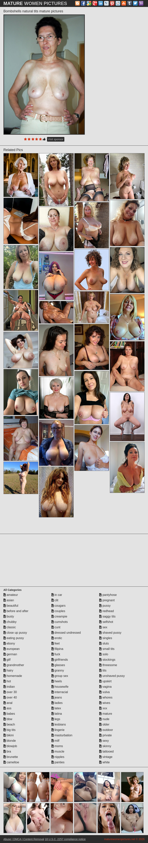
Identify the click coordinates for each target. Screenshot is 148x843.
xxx (103, 708)
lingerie (58, 730)
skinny (105, 746)
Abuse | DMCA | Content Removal (23, 839)
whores (105, 697)
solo (103, 654)
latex (56, 708)
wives (104, 702)
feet (55, 643)
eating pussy (13, 638)
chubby (10, 621)
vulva (104, 692)
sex (103, 627)
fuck (55, 654)
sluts (104, 643)
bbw (7, 719)
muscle (57, 751)
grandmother (13, 665)
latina (56, 713)
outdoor (106, 730)
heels (56, 681)
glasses (58, 665)
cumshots (59, 621)
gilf (7, 659)
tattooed (106, 751)
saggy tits (107, 616)
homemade (12, 675)
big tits (9, 730)
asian (8, 600)
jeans (56, 697)
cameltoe (11, 762)
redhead (106, 611)
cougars (58, 605)
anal (8, 702)
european (11, 648)
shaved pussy (110, 632)
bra (7, 751)
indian (9, 686)
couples (58, 611)
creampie (59, 616)
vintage (105, 757)
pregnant (107, 600)
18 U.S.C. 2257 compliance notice (65, 839)
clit (54, 600)
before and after (15, 611)
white (104, 762)
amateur (10, 594)
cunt (56, 627)
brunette (10, 757)
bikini (8, 735)
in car (56, 594)
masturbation (61, 735)
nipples (57, 757)
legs (55, 719)
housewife (60, 686)
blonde (9, 740)
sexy (104, 740)
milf (55, 740)
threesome (108, 665)
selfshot (106, 621)
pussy (104, 605)
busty (8, 616)
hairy (8, 670)
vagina (105, 686)
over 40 (10, 697)
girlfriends (59, 659)
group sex (59, 675)
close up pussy (15, 632)
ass (7, 708)
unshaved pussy (112, 675)
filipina (57, 648)
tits (102, 670)
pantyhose (108, 594)
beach (9, 724)
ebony (9, 643)
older (104, 724)
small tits (106, 648)
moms (57, 746)
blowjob (10, 746)
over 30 (10, 692)
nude (104, 719)
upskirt (105, 681)
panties (58, 762)
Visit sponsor (55, 139)
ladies (57, 702)
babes (9, 713)
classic (9, 627)
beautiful (10, 605)
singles (105, 638)
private (105, 735)
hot (7, 681)
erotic (56, 638)
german (10, 654)
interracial (59, 692)
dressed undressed (66, 632)
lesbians (58, 724)
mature (105, 713)
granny (57, 670)
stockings (107, 659)
